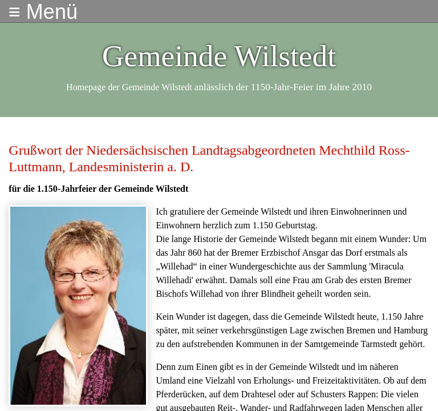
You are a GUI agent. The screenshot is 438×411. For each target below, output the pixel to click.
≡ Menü (43, 11)
